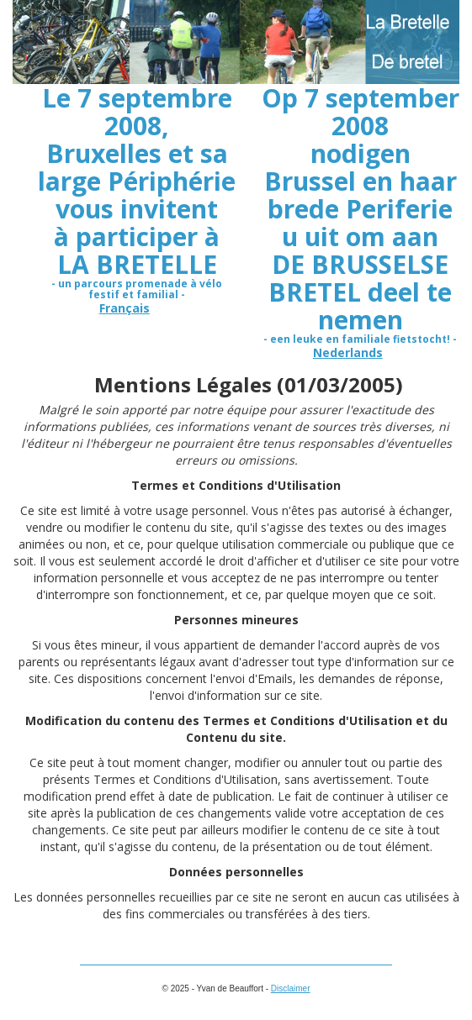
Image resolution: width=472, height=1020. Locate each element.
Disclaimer (290, 988)
